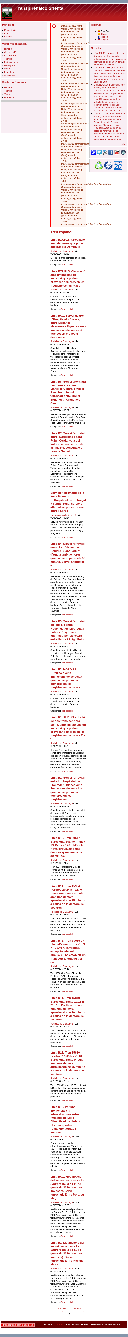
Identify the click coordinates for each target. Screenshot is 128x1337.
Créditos (8, 33)
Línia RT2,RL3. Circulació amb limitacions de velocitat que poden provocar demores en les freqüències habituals (67, 278)
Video (7, 68)
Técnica (8, 59)
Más (124, 144)
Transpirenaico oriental (40, 8)
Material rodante (12, 62)
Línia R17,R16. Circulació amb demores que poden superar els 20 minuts (67, 243)
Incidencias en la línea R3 (63, 515)
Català (103, 34)
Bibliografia (9, 65)
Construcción (10, 52)
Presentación (10, 30)
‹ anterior (77, 1308)
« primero (62, 1308)
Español (103, 31)
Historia (8, 49)
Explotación (10, 55)
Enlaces (8, 36)
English (103, 39)
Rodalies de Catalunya (61, 251)
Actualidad (9, 75)
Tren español (67, 264)
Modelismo (9, 72)
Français (104, 37)
